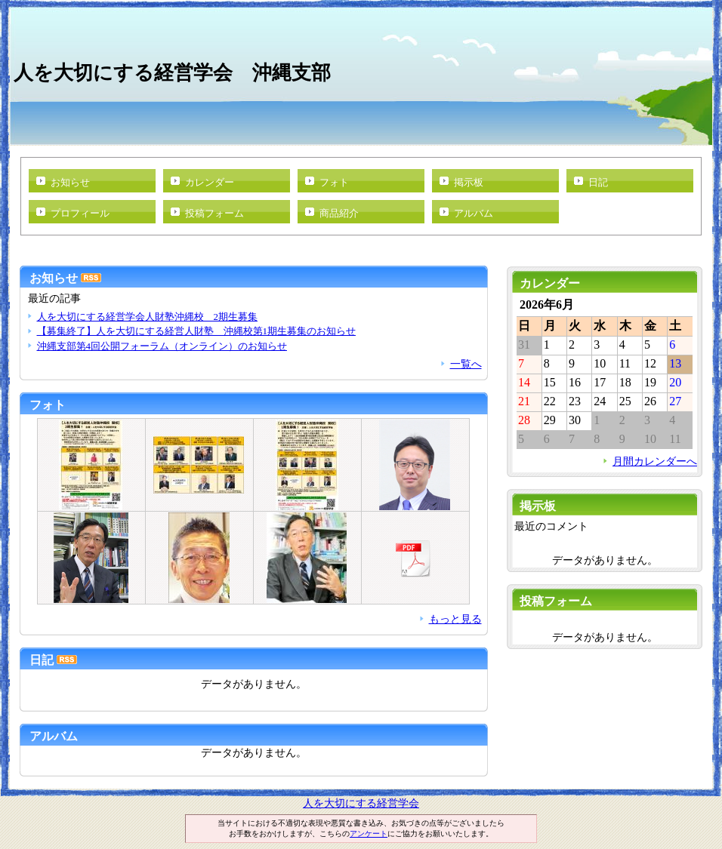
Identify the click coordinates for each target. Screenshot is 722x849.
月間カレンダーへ (654, 461)
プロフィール (80, 213)
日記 (598, 182)
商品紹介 (339, 213)
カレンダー (209, 182)
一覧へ (466, 364)
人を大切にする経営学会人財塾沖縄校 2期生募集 (147, 316)
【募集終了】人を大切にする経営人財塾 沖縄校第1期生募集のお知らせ (196, 331)
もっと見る (455, 619)
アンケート (368, 833)
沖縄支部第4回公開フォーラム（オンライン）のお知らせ (162, 346)
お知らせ (70, 182)
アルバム (473, 213)
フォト (334, 182)
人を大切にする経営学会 (361, 803)
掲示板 (468, 182)
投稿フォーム (214, 213)
